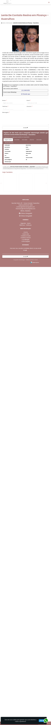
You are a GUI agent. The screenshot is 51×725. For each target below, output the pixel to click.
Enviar (25, 127)
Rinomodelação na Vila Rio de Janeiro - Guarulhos (13, 356)
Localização (25, 697)
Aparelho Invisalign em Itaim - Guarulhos (14, 276)
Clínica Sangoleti (25, 671)
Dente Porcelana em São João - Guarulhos (14, 595)
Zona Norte (16, 139)
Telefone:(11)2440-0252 (25, 663)
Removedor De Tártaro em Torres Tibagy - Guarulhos (14, 196)
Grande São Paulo (9, 142)
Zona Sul (32, 139)
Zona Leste (38, 139)
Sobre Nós (26, 692)
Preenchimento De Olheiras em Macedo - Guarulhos (14, 409)
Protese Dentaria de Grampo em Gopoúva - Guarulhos (13, 516)
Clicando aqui (25, 94)
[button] (48, 2)
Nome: (4, 100)
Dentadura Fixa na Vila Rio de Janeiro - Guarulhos (13, 223)
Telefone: (5, 106)
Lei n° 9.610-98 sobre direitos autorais (35, 168)
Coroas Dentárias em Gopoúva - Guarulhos (13, 622)
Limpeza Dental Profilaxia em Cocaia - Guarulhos (13, 329)
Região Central (8, 139)
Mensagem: (6, 112)
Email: (29, 100)
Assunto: (29, 106)
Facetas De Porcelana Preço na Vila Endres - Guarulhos (14, 569)
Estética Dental (26, 696)
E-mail (25, 708)
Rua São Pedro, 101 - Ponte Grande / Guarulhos (25, 661)
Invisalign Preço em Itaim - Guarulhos (14, 542)
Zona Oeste (24, 139)
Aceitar (42, 720)
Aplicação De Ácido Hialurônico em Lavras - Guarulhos (14, 303)
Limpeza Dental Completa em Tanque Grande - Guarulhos (14, 462)
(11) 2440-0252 (25, 90)
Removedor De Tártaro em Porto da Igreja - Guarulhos (14, 436)
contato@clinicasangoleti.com (25, 665)
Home (26, 690)
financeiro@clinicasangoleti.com (25, 667)
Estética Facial (26, 694)
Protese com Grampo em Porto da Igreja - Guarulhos (14, 382)
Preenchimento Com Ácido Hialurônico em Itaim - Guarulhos (14, 649)
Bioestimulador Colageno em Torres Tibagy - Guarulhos (13, 489)
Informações (26, 699)
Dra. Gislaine (25, 669)
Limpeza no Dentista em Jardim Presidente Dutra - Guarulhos (14, 249)
